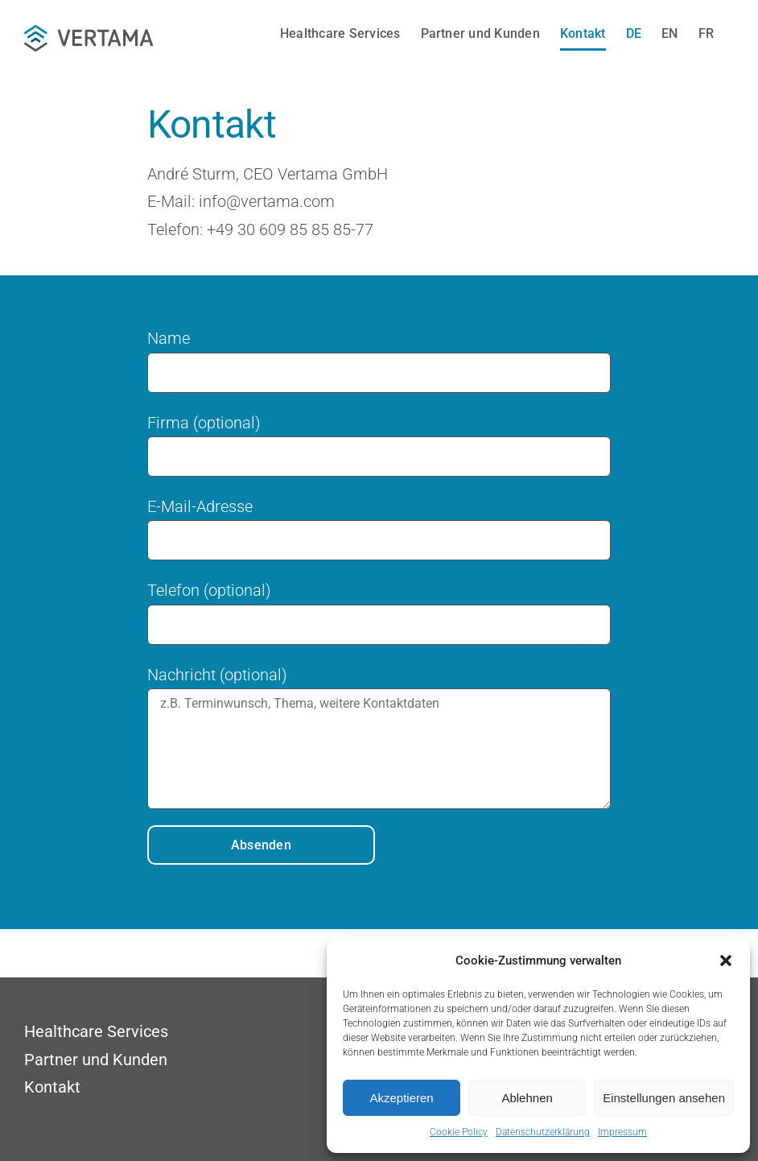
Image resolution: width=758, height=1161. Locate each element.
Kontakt (52, 1087)
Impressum (622, 1132)
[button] (726, 960)
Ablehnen (526, 1098)
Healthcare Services (96, 1031)
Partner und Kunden (95, 1059)
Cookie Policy (459, 1132)
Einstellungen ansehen (664, 1098)
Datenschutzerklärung (543, 1132)
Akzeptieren (401, 1098)
